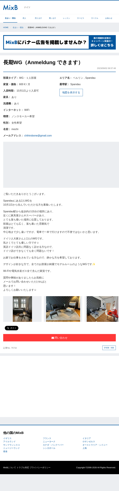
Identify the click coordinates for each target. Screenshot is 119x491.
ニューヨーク (49, 441)
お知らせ (108, 18)
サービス (80, 18)
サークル (94, 18)
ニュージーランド (11, 448)
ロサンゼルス (89, 441)
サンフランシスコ (11, 445)
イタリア (87, 438)
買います (52, 18)
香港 (5, 451)
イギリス (7, 438)
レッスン (66, 18)
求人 (24, 18)
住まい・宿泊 (10, 18)
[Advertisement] (61, 164)
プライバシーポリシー (40, 467)
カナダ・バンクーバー (53, 445)
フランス (47, 438)
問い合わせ (59, 337)
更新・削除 (109, 348)
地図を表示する (71, 92)
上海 (85, 448)
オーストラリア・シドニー (95, 445)
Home (5, 27)
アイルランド (9, 441)
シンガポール (49, 448)
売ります (38, 18)
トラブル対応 (23, 467)
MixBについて (9, 467)
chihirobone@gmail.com (38, 135)
